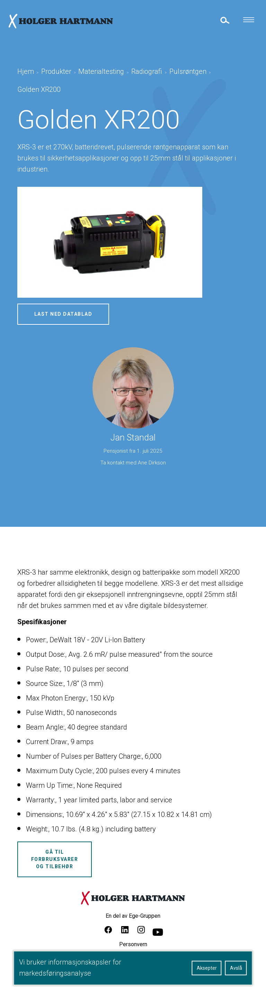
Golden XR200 (39, 89)
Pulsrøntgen (187, 71)
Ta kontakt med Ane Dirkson (133, 463)
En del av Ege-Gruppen (133, 916)
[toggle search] (224, 20)
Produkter (56, 71)
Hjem (25, 71)
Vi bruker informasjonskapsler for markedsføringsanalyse (70, 967)
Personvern (133, 944)
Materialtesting (101, 71)
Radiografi (146, 71)
